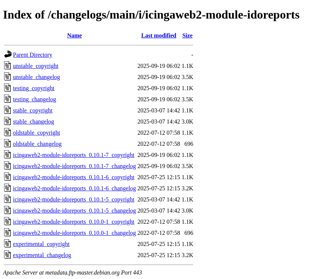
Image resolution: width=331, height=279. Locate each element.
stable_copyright (33, 110)
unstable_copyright (35, 66)
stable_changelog (33, 121)
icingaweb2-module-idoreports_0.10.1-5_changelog (74, 210)
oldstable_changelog (37, 144)
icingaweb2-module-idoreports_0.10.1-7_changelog (74, 166)
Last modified (159, 35)
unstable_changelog (36, 77)
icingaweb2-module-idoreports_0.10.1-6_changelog (74, 188)
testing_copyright (33, 88)
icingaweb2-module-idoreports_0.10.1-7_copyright (73, 155)
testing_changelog (34, 99)
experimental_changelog (42, 255)
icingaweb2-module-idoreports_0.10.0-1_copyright (73, 222)
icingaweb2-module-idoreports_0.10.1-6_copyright (73, 177)
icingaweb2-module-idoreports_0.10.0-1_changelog (74, 233)
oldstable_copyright (36, 132)
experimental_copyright (41, 244)
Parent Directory (32, 55)
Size (187, 35)
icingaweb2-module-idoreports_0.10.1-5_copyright (73, 199)
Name (74, 35)
